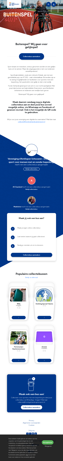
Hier (27, 455)
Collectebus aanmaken (31, 56)
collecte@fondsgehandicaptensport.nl (31, 122)
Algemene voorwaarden (31, 423)
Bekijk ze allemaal (31, 277)
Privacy (31, 420)
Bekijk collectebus (31, 169)
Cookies (31, 425)
